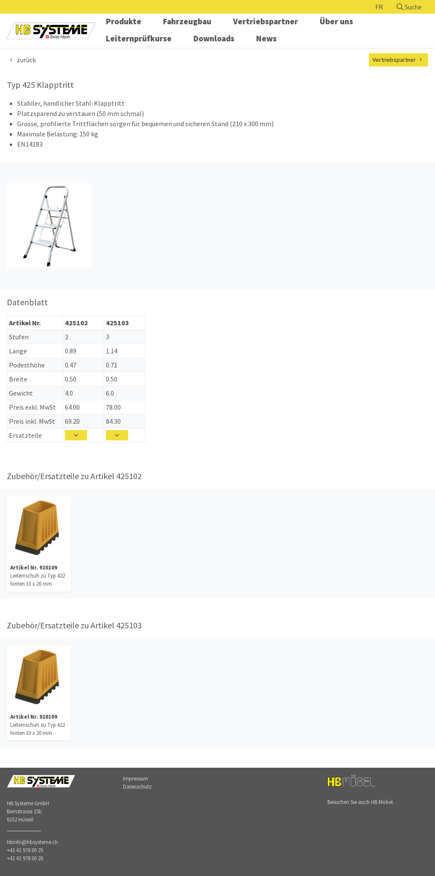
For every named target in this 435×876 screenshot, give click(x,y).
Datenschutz (137, 786)
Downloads (213, 38)
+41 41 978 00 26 (25, 858)
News (266, 38)
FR (379, 7)
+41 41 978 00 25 (25, 850)
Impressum (135, 778)
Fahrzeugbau (187, 21)
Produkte (123, 21)
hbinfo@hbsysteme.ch (32, 841)
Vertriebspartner (265, 21)
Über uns (336, 21)
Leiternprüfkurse (139, 38)
